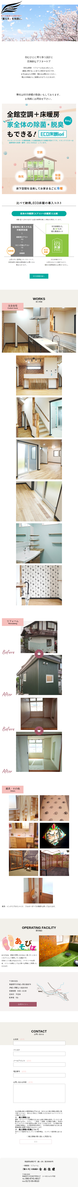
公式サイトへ (23, 1004)
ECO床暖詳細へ (39, 276)
